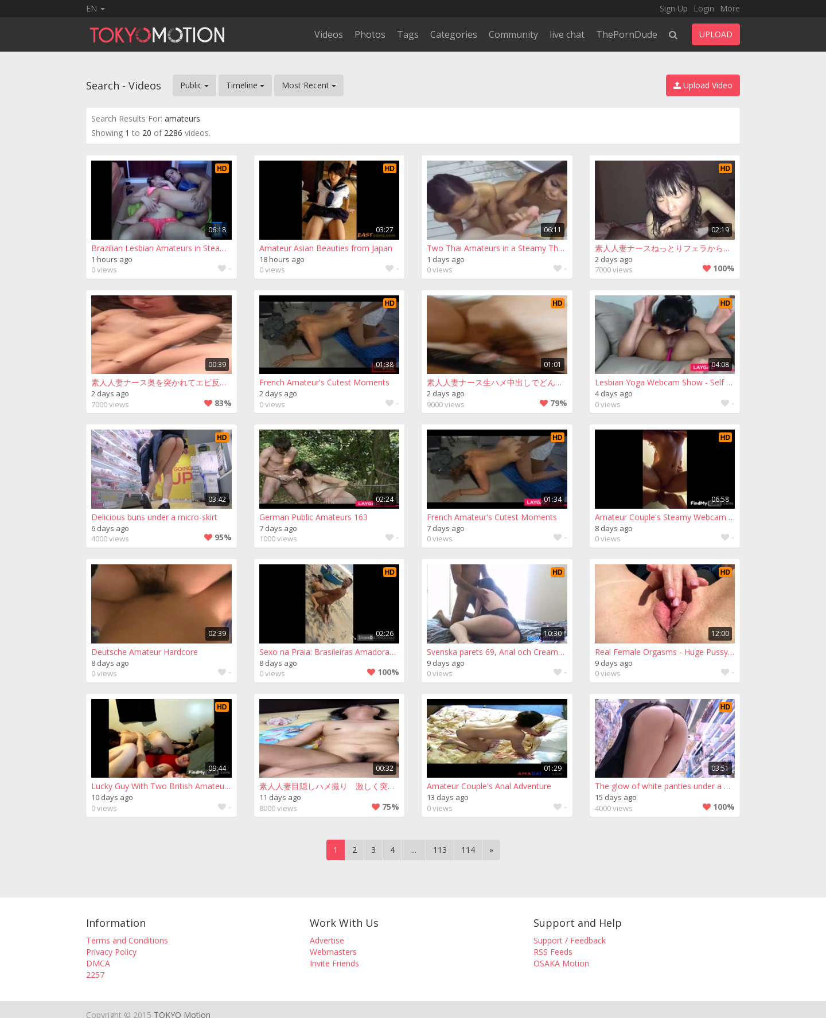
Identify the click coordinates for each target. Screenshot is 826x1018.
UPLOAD (716, 34)
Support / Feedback (569, 940)
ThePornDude (626, 34)
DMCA (98, 963)
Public (194, 85)
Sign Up (674, 8)
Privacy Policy (111, 951)
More (730, 8)
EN (95, 8)
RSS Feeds (552, 951)
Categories (453, 34)
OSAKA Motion (561, 963)
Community (513, 34)
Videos (328, 34)
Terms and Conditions (127, 940)
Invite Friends (334, 963)
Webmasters (333, 951)
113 (440, 849)
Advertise (327, 940)
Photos (369, 34)
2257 (95, 974)
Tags (408, 34)
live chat (567, 34)
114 (468, 849)
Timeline (245, 85)
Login (703, 8)
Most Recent (309, 85)
